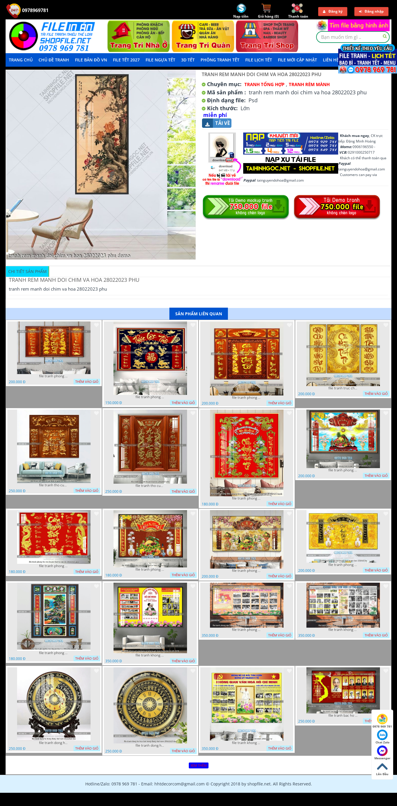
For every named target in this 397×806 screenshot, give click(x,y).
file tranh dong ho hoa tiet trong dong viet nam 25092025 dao (150, 745)
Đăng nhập (371, 11)
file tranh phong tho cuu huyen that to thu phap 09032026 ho (54, 376)
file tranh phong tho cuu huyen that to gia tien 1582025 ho (343, 565)
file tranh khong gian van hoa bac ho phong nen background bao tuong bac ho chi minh (343, 630)
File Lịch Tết (258, 60)
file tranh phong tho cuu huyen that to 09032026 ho (246, 398)
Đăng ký (333, 11)
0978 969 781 (382, 721)
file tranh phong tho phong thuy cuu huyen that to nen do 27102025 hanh (246, 498)
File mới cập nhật (297, 60)
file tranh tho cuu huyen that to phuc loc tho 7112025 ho (54, 485)
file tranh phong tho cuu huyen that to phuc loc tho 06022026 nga (150, 397)
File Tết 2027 (126, 60)
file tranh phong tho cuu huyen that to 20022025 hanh (54, 653)
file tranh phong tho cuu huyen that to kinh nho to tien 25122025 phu (150, 569)
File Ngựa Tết (160, 60)
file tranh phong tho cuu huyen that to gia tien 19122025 (246, 571)
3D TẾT (188, 60)
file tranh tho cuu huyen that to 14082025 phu (150, 486)
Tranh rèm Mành (309, 84)
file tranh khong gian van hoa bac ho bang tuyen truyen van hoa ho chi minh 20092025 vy (246, 743)
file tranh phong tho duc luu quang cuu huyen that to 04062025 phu (343, 470)
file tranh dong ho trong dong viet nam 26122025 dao (54, 743)
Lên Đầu (382, 768)
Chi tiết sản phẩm (27, 271)
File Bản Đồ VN (91, 60)
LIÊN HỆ (331, 60)
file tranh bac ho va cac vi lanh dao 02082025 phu (343, 715)
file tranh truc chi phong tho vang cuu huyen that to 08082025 (343, 388)
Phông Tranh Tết (220, 60)
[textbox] (353, 37)
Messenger (382, 752)
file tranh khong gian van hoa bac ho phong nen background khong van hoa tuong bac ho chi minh (150, 655)
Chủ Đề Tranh (54, 60)
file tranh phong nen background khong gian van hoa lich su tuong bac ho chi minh (246, 630)
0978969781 (27, 10)
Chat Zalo (382, 737)
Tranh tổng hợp (264, 84)
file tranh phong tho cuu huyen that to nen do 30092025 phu (54, 566)
